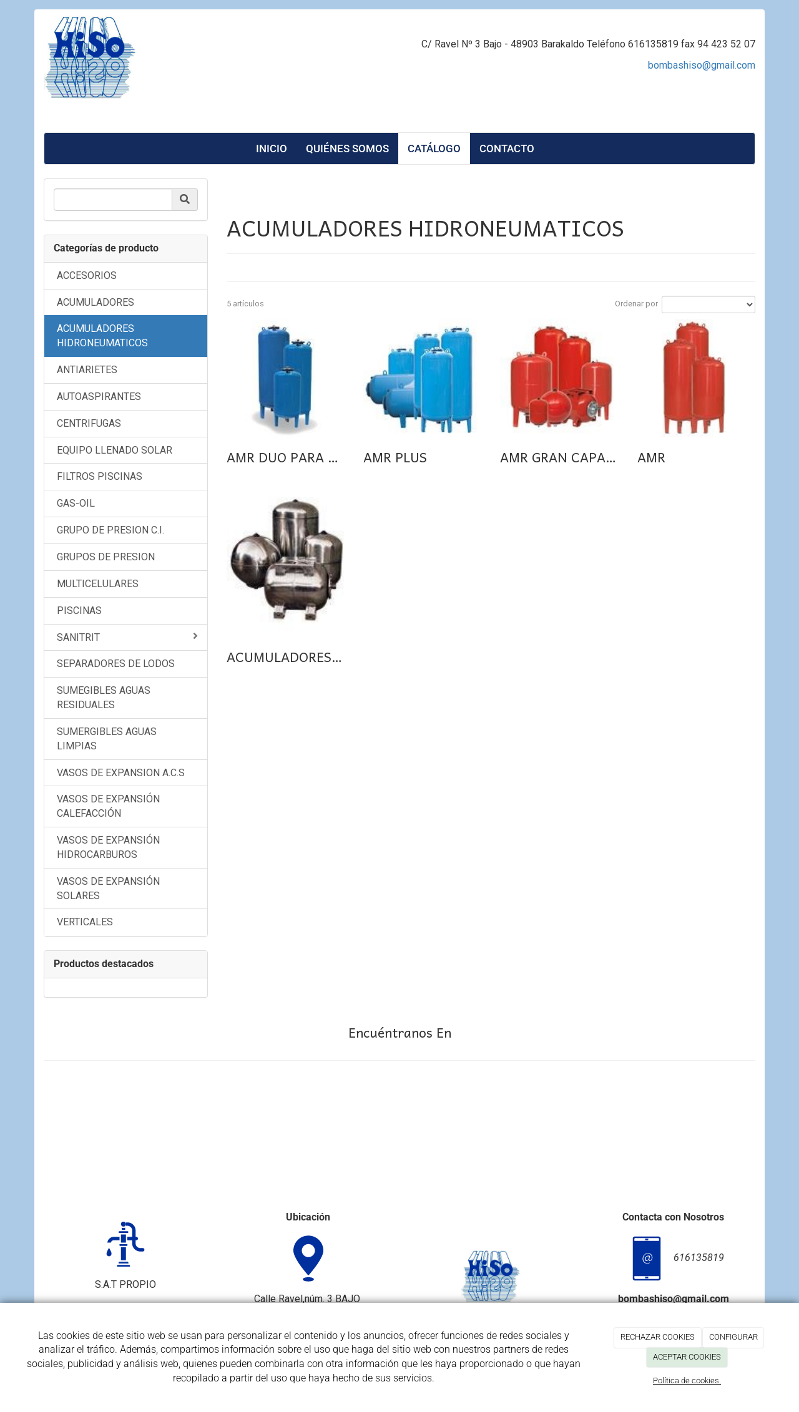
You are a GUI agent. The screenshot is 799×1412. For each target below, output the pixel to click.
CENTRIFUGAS (89, 423)
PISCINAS (79, 610)
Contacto (506, 148)
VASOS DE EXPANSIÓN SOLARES (108, 888)
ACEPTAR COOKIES (687, 1356)
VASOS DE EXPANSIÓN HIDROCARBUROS (108, 847)
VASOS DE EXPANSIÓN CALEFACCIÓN (108, 806)
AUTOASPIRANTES (99, 396)
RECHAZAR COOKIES (657, 1336)
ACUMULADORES (95, 302)
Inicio (271, 148)
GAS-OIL (76, 503)
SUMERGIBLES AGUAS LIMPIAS (107, 739)
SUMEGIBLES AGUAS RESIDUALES (103, 697)
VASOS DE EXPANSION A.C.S (121, 773)
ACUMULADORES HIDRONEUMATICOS (102, 336)
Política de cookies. (687, 1380)
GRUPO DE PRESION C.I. (110, 530)
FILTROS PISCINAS (99, 476)
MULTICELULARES (98, 584)
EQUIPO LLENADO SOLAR (114, 450)
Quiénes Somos (347, 148)
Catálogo (434, 148)
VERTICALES (85, 922)
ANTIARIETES (87, 370)
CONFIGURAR (733, 1336)
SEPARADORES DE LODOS (116, 663)
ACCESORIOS (87, 275)
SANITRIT (127, 637)
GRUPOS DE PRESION (106, 557)
